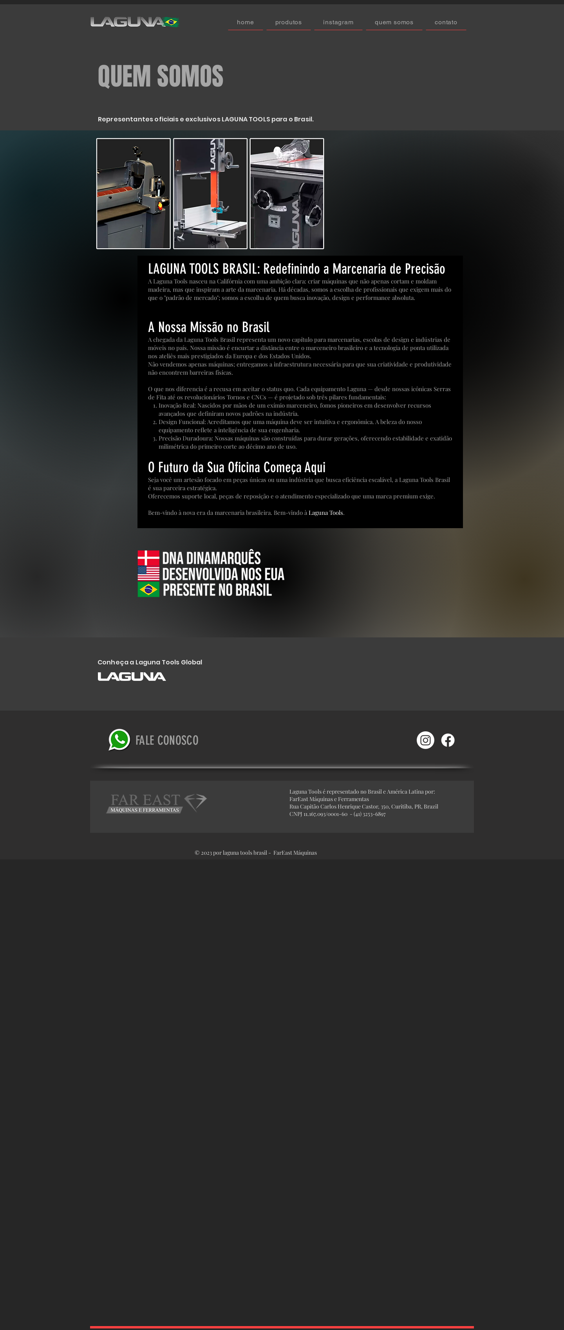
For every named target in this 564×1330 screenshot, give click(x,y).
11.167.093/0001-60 (326, 813)
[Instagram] (425, 740)
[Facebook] (448, 740)
